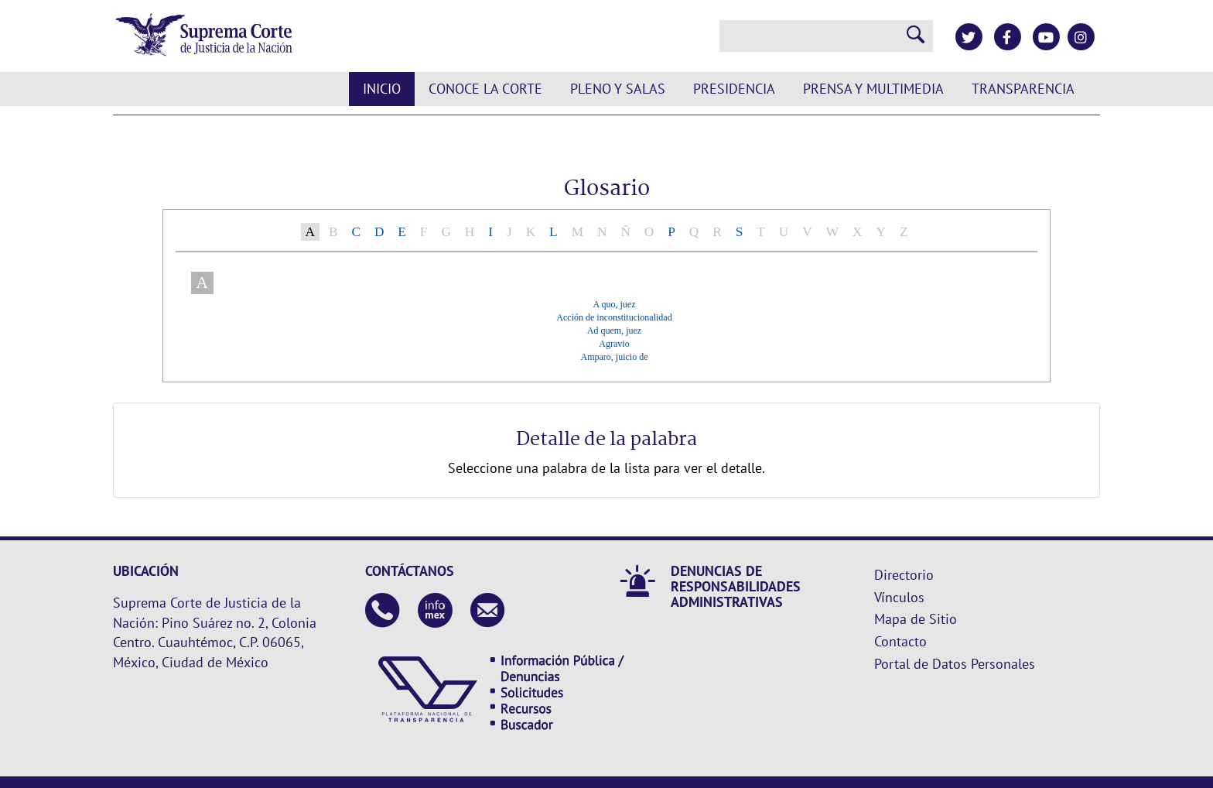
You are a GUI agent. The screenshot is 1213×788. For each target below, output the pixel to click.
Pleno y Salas (617, 89)
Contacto (900, 641)
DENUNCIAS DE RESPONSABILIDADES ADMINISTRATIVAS (736, 586)
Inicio (382, 89)
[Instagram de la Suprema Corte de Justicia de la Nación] (1080, 37)
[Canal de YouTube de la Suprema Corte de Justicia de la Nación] (1045, 37)
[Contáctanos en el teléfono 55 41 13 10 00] (382, 612)
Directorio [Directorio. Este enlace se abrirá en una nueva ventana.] (904, 575)
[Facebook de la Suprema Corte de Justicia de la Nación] (1006, 37)
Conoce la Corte (485, 89)
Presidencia (734, 89)
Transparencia (1023, 89)
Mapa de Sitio (915, 619)
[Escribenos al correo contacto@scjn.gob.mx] (487, 612)
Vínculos (899, 597)
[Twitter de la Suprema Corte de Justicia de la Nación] (968, 37)
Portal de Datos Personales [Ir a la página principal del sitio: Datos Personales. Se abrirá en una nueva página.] (954, 664)
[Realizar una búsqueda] (916, 36)
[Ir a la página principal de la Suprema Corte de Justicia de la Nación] (204, 36)
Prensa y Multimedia (873, 89)
